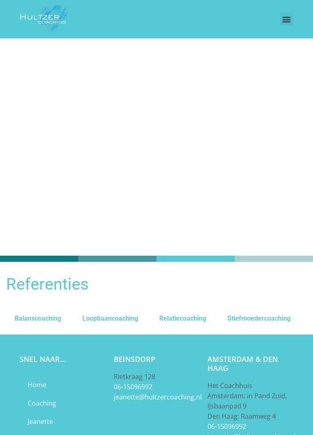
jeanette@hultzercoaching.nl (158, 397)
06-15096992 (133, 386)
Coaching (42, 403)
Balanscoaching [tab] (38, 318)
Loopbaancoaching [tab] (110, 318)
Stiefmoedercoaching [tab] (259, 318)
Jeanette (40, 421)
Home (37, 384)
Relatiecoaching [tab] (182, 318)
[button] (286, 19)
